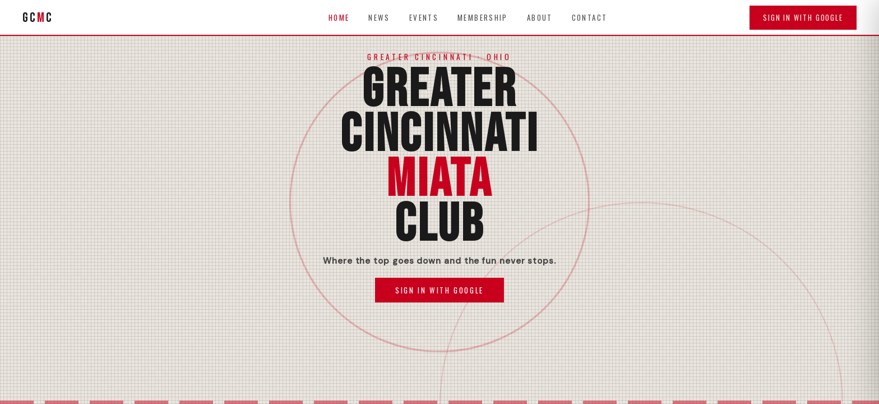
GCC (37, 18)
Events (423, 17)
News (379, 17)
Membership (482, 17)
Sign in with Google (803, 17)
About (540, 17)
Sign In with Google (439, 290)
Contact (590, 17)
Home (339, 17)
